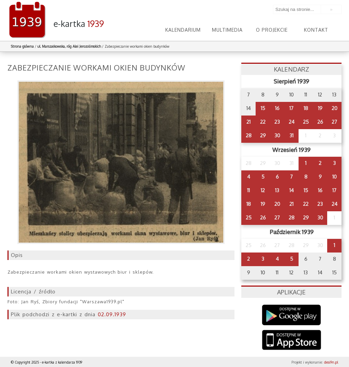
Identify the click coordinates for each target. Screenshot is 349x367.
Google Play (291, 315)
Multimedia (227, 30)
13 (277, 190)
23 (277, 122)
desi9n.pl (331, 362)
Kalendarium (183, 30)
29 (263, 135)
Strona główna (22, 46)
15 (263, 108)
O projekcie (272, 30)
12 (263, 190)
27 (334, 122)
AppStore (291, 341)
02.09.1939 (112, 314)
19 (320, 108)
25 (306, 122)
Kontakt (316, 30)
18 (306, 108)
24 (291, 122)
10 (334, 176)
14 (291, 190)
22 (262, 122)
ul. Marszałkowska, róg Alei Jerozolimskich (69, 46)
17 (291, 108)
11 (248, 190)
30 (277, 135)
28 (249, 135)
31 (291, 135)
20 (334, 108)
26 (320, 122)
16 (277, 108)
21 (248, 122)
